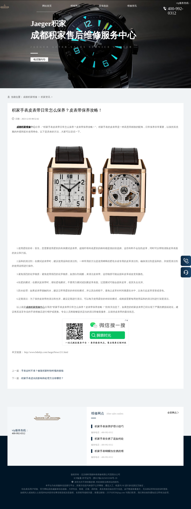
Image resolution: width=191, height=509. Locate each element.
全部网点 (173, 412)
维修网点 (75, 6)
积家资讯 (45, 97)
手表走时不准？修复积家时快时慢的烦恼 (42, 370)
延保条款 (103, 6)
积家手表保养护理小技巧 (109, 426)
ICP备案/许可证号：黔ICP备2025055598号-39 (95, 478)
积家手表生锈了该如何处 (109, 438)
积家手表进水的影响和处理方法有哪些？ (42, 378)
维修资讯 (132, 6)
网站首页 (47, 6)
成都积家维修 (30, 97)
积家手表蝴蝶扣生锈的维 (109, 451)
